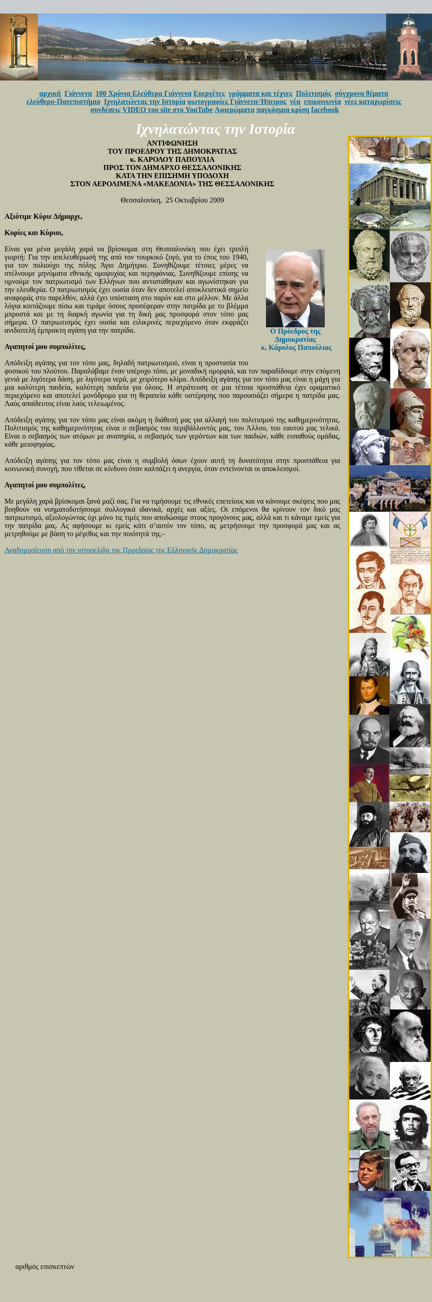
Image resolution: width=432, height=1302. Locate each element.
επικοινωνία (322, 101)
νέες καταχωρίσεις (373, 101)
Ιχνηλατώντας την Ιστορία (144, 101)
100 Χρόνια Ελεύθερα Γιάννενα (143, 93)
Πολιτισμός (313, 93)
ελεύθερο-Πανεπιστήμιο (63, 101)
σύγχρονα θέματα (361, 93)
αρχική (50, 93)
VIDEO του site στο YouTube (167, 109)
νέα (295, 101)
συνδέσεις (105, 109)
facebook (325, 109)
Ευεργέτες (209, 93)
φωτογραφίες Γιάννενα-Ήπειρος (236, 101)
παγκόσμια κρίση (282, 109)
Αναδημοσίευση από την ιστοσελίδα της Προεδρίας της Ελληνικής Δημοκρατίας (121, 550)
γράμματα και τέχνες (260, 93)
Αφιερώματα (234, 109)
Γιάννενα (78, 93)
